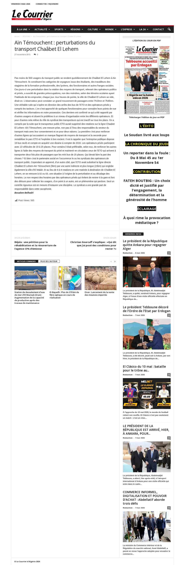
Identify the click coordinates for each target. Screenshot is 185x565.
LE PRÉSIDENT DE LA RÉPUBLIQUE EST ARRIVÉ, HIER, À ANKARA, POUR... (146, 430)
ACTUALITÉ (42, 29)
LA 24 (143, 29)
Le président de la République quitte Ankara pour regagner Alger (145, 245)
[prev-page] (111, 261)
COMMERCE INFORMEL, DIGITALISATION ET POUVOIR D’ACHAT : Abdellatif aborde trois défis (145, 498)
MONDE (110, 29)
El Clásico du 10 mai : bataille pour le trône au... (144, 368)
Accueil (17, 36)
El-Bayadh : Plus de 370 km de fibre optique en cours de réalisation (64, 295)
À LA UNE (23, 29)
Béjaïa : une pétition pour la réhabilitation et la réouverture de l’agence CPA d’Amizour (35, 245)
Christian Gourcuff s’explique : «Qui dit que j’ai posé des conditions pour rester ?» (93, 245)
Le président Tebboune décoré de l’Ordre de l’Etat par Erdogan (146, 309)
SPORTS (60, 29)
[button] (169, 29)
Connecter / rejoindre (47, 4)
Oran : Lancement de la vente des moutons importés (99, 293)
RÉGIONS (77, 29)
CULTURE (94, 29)
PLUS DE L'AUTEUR (48, 261)
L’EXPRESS (128, 29)
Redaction (128, 253)
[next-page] (114, 261)
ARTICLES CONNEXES (26, 261)
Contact (158, 29)
